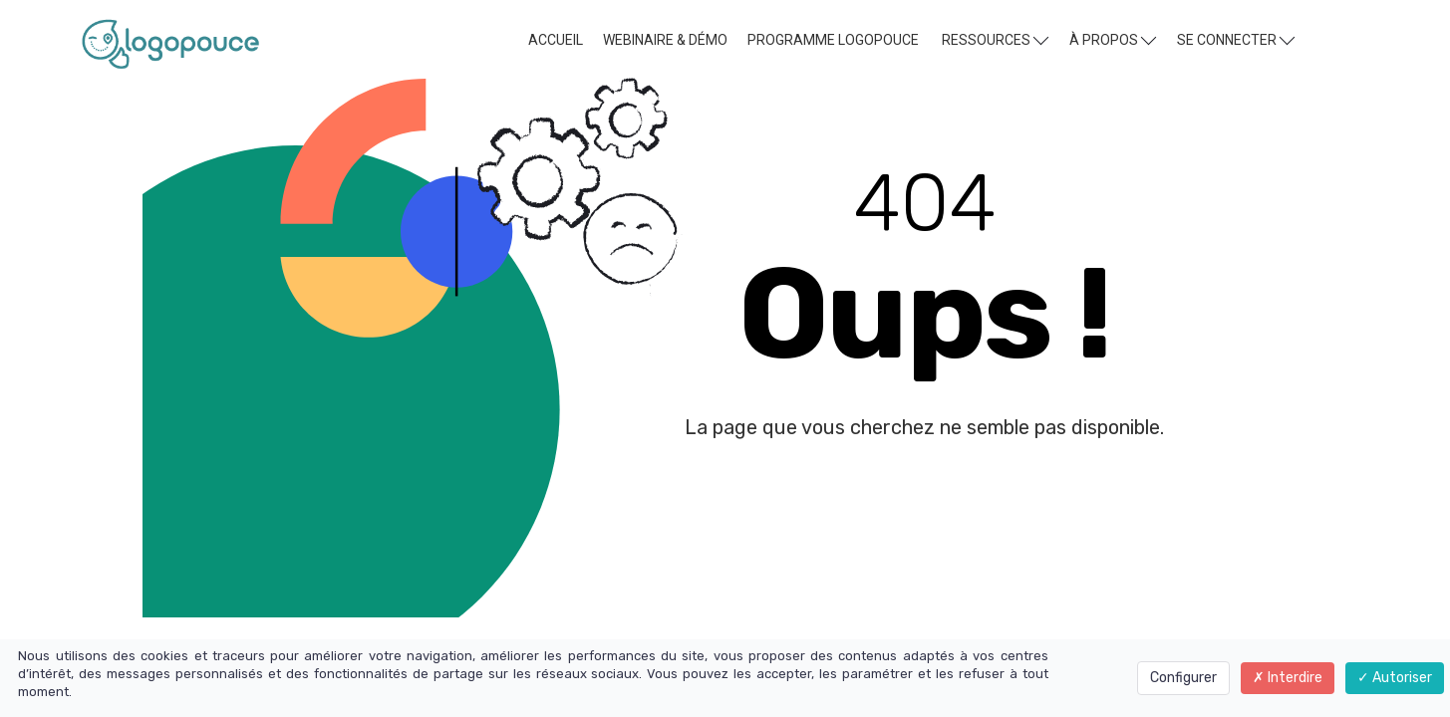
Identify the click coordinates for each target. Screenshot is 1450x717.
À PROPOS (1112, 39)
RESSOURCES (995, 39)
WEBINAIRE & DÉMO (665, 40)
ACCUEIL (555, 40)
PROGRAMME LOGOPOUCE (833, 40)
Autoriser (1394, 677)
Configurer (1183, 677)
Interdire (1287, 677)
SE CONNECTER (1236, 39)
